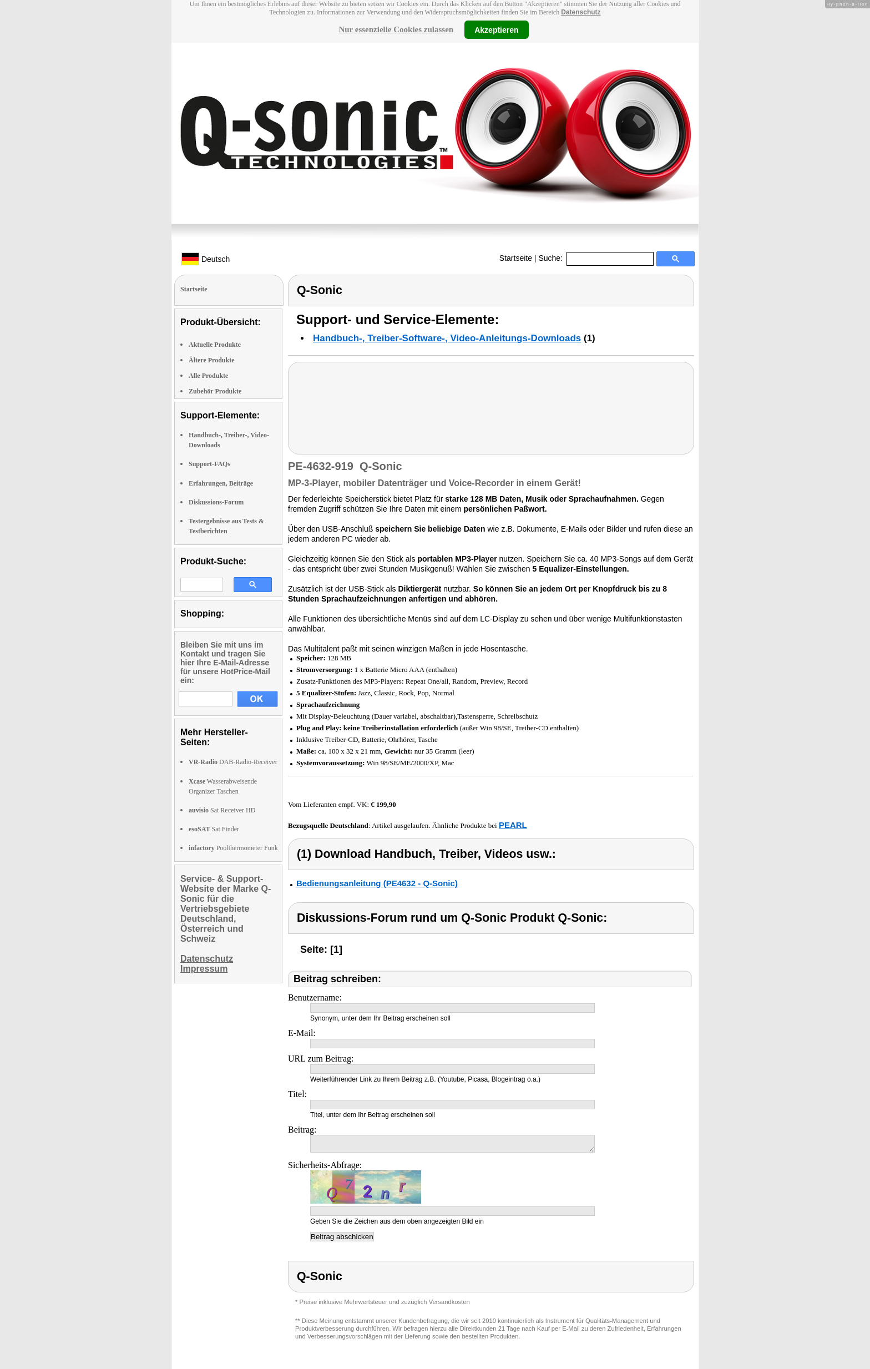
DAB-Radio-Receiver (233, 762)
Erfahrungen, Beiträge (221, 483)
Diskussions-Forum (216, 502)
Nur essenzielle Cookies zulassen (395, 29)
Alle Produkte (208, 376)
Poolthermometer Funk (233, 848)
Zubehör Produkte (215, 391)
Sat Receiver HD (222, 810)
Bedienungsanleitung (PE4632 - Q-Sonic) (377, 883)
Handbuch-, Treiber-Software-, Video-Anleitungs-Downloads (447, 338)
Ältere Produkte (212, 360)
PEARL (513, 825)
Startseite (515, 258)
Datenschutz (580, 12)
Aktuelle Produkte (215, 344)
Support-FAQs (209, 464)
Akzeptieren (496, 29)
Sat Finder (214, 829)
